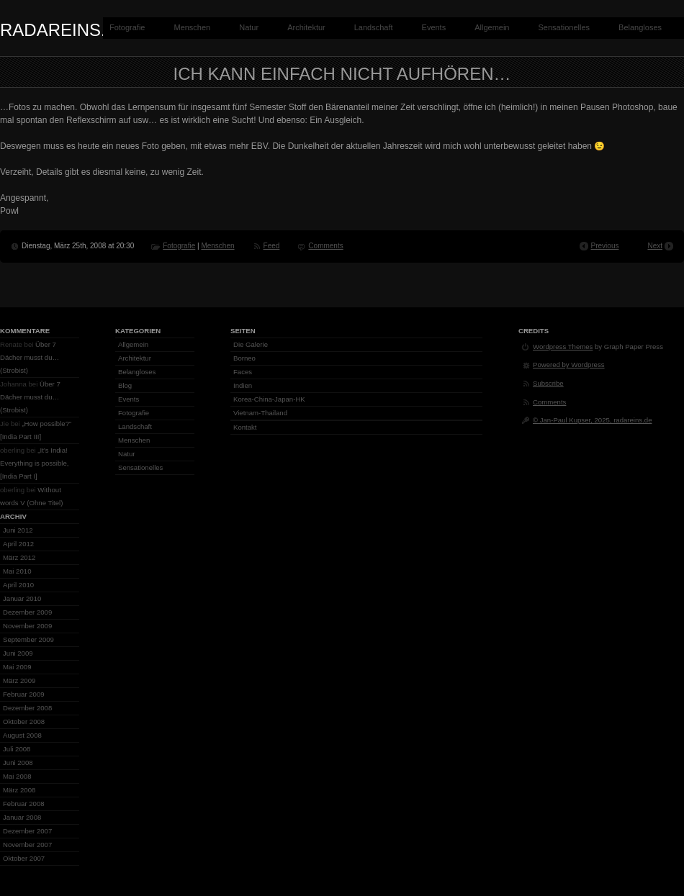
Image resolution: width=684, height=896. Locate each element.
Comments (325, 246)
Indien (242, 385)
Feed (272, 246)
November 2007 (27, 845)
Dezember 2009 (27, 612)
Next (654, 246)
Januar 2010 (22, 598)
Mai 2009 (17, 667)
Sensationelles (564, 27)
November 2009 (27, 626)
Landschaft (373, 27)
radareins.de (65, 30)
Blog (125, 385)
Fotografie (127, 27)
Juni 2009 (18, 653)
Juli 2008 (16, 749)
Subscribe (548, 383)
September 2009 (28, 639)
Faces (242, 372)
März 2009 (19, 680)
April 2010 (18, 585)
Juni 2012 (18, 530)
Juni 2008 (18, 762)
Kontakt (245, 427)
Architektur (306, 27)
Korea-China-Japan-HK (269, 399)
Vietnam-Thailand (260, 413)
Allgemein (491, 27)
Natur (248, 27)
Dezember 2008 (27, 708)
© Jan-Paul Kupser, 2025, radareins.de (592, 420)
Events (434, 27)
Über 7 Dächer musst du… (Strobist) (29, 357)
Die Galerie (250, 344)
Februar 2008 (24, 803)
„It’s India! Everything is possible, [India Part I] (34, 463)
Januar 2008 (22, 817)
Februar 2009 (24, 694)
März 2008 (19, 790)
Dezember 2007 (27, 831)
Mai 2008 (17, 776)
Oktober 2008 (24, 721)
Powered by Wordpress (569, 364)
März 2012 (19, 557)
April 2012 (18, 544)
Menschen (192, 27)
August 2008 (22, 735)
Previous (605, 246)
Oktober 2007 (24, 858)
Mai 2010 (17, 571)
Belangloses (640, 27)
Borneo (244, 358)
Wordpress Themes (563, 346)
